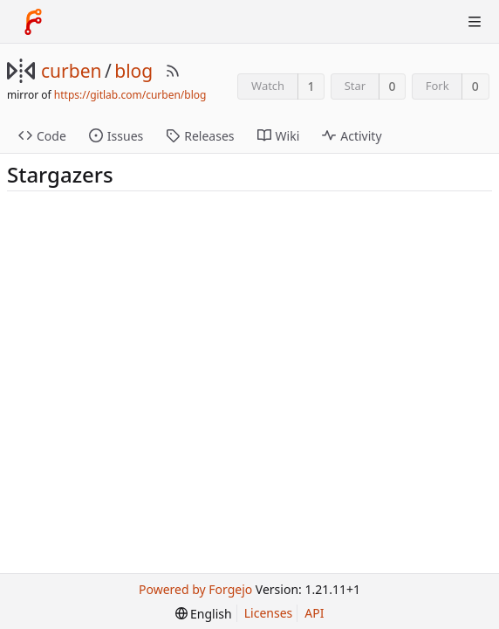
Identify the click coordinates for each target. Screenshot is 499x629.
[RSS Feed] (173, 71)
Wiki (278, 136)
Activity (351, 136)
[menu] (203, 613)
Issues (116, 136)
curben (71, 70)
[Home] (33, 22)
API (314, 613)
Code (42, 136)
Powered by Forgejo (195, 589)
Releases (200, 136)
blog (133, 70)
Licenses (268, 613)
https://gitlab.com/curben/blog (130, 94)
